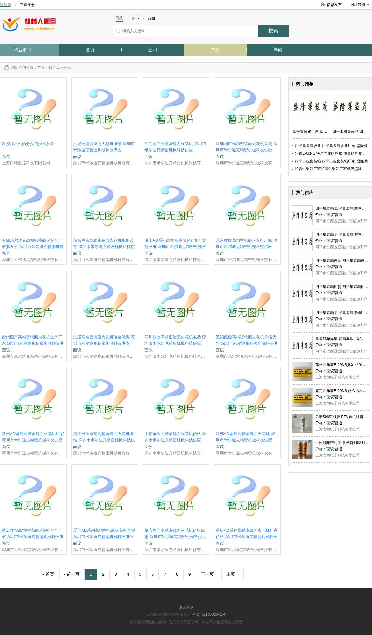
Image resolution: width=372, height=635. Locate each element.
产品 (215, 49)
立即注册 (27, 4)
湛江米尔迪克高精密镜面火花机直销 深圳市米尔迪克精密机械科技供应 (104, 439)
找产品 (54, 67)
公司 (152, 49)
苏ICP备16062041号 (209, 614)
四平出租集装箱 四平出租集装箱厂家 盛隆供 (331, 161)
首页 (90, 49)
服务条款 (186, 607)
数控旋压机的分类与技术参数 (28, 143)
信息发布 (334, 4)
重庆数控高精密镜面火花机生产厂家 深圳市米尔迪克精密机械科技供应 (33, 536)
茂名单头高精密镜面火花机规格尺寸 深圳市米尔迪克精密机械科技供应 (104, 246)
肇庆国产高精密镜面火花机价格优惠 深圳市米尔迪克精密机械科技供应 (175, 536)
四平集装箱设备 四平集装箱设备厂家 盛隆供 (331, 145)
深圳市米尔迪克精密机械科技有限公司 (104, 163)
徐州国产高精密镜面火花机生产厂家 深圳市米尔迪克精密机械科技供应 (33, 343)
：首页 (39, 67)
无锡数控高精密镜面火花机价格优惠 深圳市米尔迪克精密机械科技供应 (246, 343)
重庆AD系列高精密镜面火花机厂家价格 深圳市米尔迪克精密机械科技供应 (247, 536)
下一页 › (209, 574)
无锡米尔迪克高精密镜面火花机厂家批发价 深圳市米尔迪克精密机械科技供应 (33, 246)
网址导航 (359, 4)
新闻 (278, 49)
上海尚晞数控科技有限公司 (26, 163)
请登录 (5, 4)
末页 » (232, 574)
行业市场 (22, 49)
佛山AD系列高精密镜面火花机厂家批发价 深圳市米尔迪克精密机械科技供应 (175, 246)
